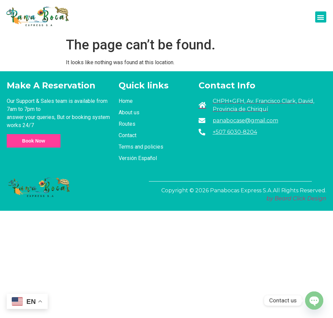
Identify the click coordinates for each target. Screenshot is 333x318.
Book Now (33, 141)
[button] (320, 17)
